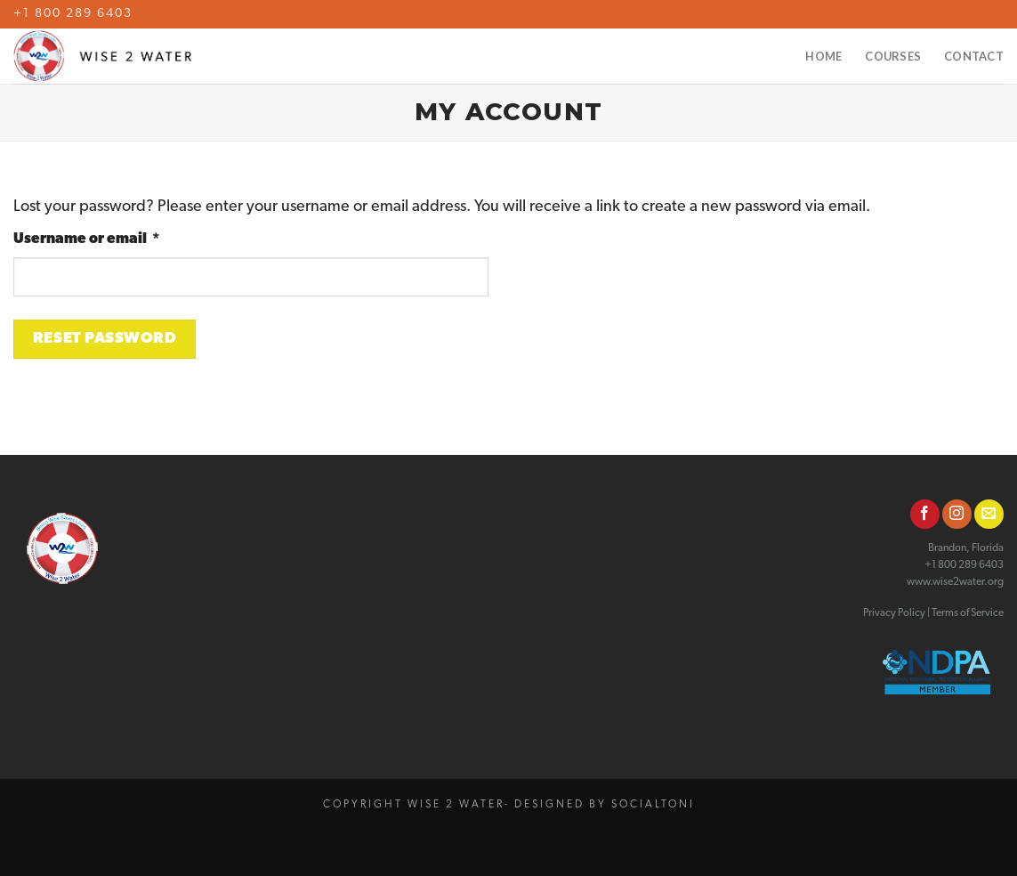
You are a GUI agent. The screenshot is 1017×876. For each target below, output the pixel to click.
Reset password (104, 338)
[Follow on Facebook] (925, 514)
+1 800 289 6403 (73, 13)
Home (823, 56)
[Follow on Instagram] (957, 514)
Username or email (119, 238)
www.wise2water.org (955, 582)
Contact (974, 56)
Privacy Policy (894, 613)
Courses (893, 56)
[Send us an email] (989, 514)
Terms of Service (968, 613)
